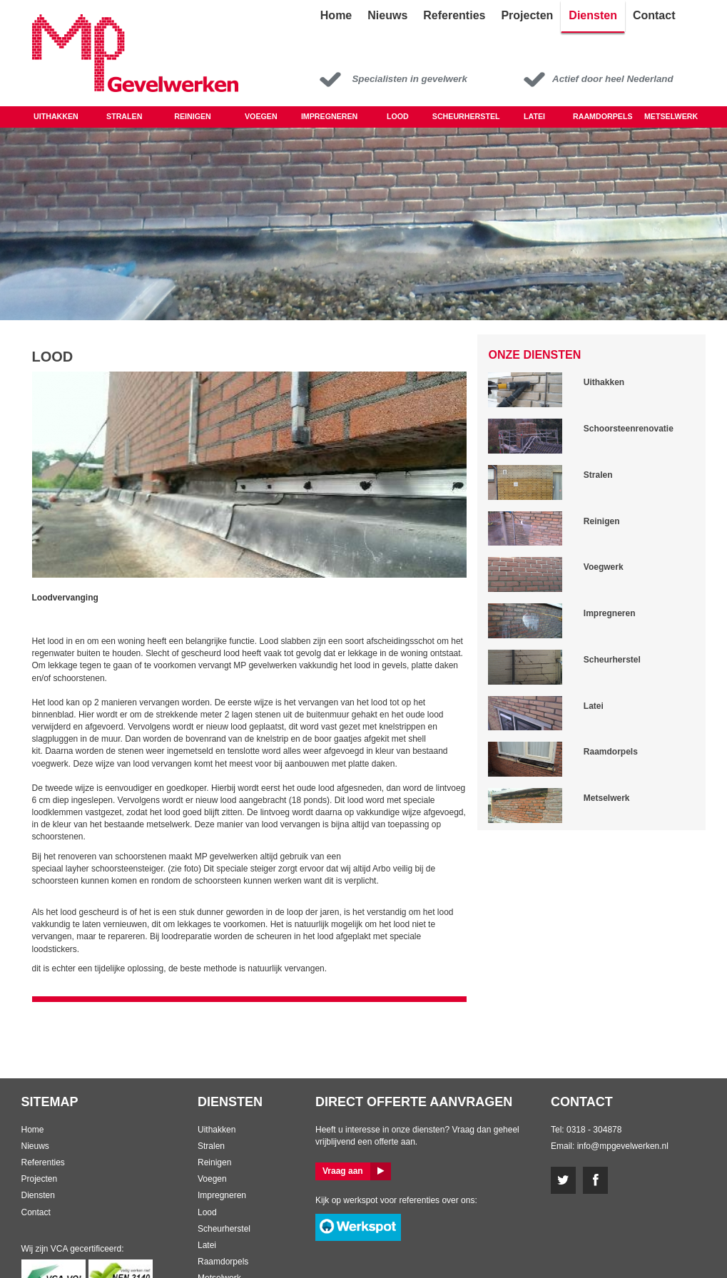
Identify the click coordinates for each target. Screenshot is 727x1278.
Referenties (43, 1162)
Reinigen (192, 116)
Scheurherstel (466, 116)
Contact (36, 1212)
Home (32, 1130)
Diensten (38, 1195)
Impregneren (329, 116)
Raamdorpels (602, 116)
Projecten (39, 1179)
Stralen (124, 116)
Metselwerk (671, 116)
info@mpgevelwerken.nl (622, 1146)
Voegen (261, 116)
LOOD (398, 116)
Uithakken (56, 116)
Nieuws (35, 1146)
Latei (534, 116)
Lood (207, 1212)
